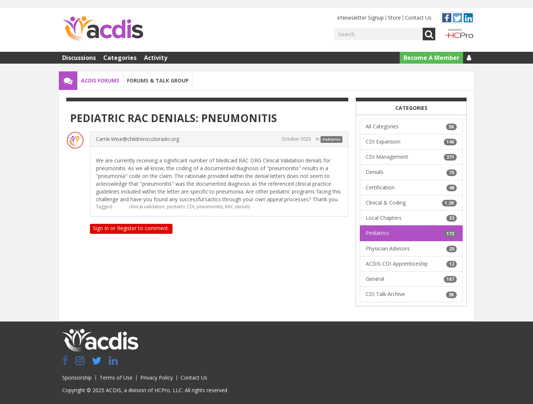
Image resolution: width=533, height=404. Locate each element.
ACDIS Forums (100, 80)
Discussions (79, 58)
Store (394, 17)
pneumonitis (210, 206)
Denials (411, 172)
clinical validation (147, 206)
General (411, 279)
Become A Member (431, 58)
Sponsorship (77, 377)
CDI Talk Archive (411, 294)
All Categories (411, 126)
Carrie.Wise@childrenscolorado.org (137, 138)
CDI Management (411, 157)
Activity (155, 58)
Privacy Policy (156, 377)
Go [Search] (429, 34)
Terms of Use (116, 377)
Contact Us (418, 17)
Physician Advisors (411, 248)
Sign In (101, 228)
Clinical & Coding (411, 202)
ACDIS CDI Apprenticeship (411, 263)
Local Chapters (411, 218)
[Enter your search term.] (378, 34)
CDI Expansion (411, 141)
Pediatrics (332, 139)
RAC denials (237, 206)
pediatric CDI (180, 206)
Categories (120, 58)
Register (127, 228)
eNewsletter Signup (360, 17)
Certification (411, 187)
